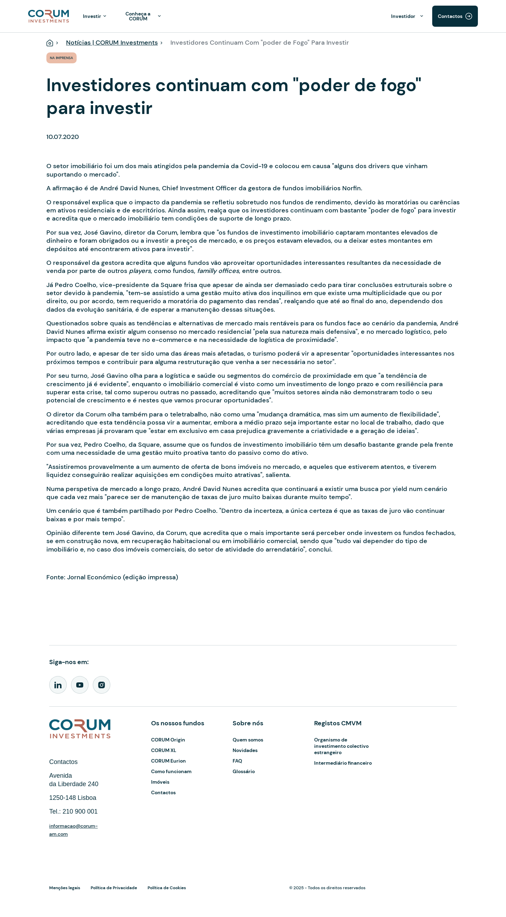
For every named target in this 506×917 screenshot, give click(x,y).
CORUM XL (163, 750)
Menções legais (64, 888)
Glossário (244, 771)
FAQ (237, 761)
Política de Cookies (167, 888)
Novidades (245, 750)
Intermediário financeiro (343, 763)
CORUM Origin (168, 740)
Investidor (403, 16)
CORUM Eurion (168, 761)
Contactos (450, 16)
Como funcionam (171, 771)
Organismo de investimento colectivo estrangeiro (341, 746)
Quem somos (248, 740)
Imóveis (160, 782)
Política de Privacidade (114, 888)
